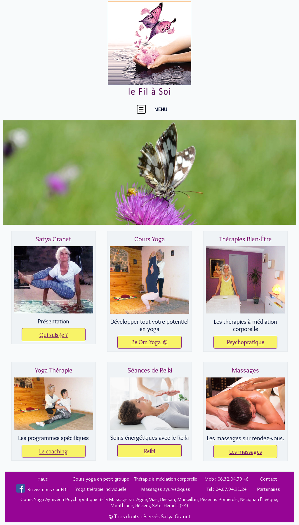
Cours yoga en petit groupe (100, 479)
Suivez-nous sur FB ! (48, 489)
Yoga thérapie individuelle (100, 489)
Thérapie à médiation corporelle (165, 479)
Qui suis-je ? (53, 334)
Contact (268, 479)
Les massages (245, 451)
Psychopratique (245, 342)
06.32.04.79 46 (233, 479)
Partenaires (268, 489)
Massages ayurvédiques (165, 489)
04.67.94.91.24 (230, 489)
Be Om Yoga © (149, 342)
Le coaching (53, 451)
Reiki (149, 451)
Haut (43, 479)
